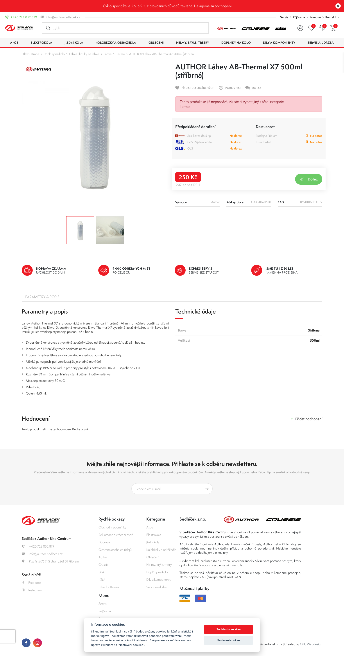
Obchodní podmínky (112, 527)
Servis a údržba (156, 587)
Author (103, 557)
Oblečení (152, 557)
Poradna (315, 17)
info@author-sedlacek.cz (63, 17)
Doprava (104, 542)
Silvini (102, 572)
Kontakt (330, 17)
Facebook (31, 582)
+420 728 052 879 (24, 17)
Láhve (108, 54)
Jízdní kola (152, 542)
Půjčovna (299, 17)
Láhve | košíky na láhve (84, 54)
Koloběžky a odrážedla (161, 550)
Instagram (32, 590)
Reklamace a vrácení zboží (116, 535)
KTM (102, 579)
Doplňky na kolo (54, 54)
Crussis (103, 564)
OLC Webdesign (311, 644)
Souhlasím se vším (228, 629)
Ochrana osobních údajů (115, 550)
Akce (149, 527)
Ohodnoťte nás (109, 587)
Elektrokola (153, 535)
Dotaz (309, 179)
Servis (284, 17)
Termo (120, 54)
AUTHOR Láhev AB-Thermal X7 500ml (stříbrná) (161, 54)
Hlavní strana (30, 54)
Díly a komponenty (158, 579)
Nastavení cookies (228, 640)
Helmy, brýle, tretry (159, 564)
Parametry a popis (42, 296)
